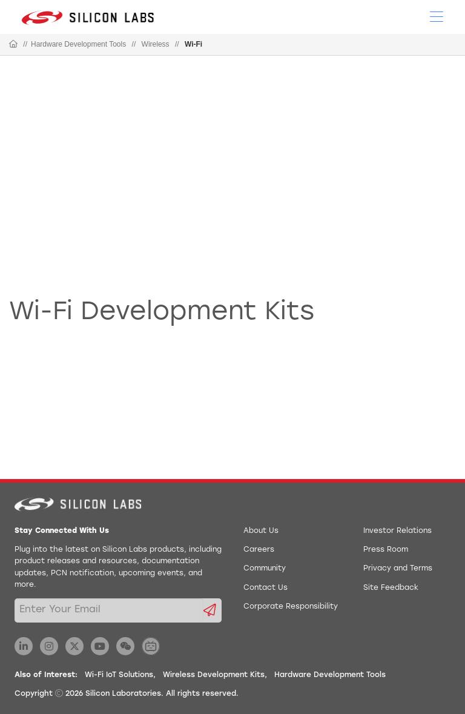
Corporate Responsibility (290, 606)
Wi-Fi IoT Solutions (119, 675)
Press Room (385, 550)
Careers (258, 550)
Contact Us (265, 588)
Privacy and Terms (397, 568)
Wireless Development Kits (214, 675)
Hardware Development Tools (78, 44)
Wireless (156, 44)
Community (264, 568)
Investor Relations (397, 531)
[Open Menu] (436, 16)
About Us (261, 531)
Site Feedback (390, 588)
